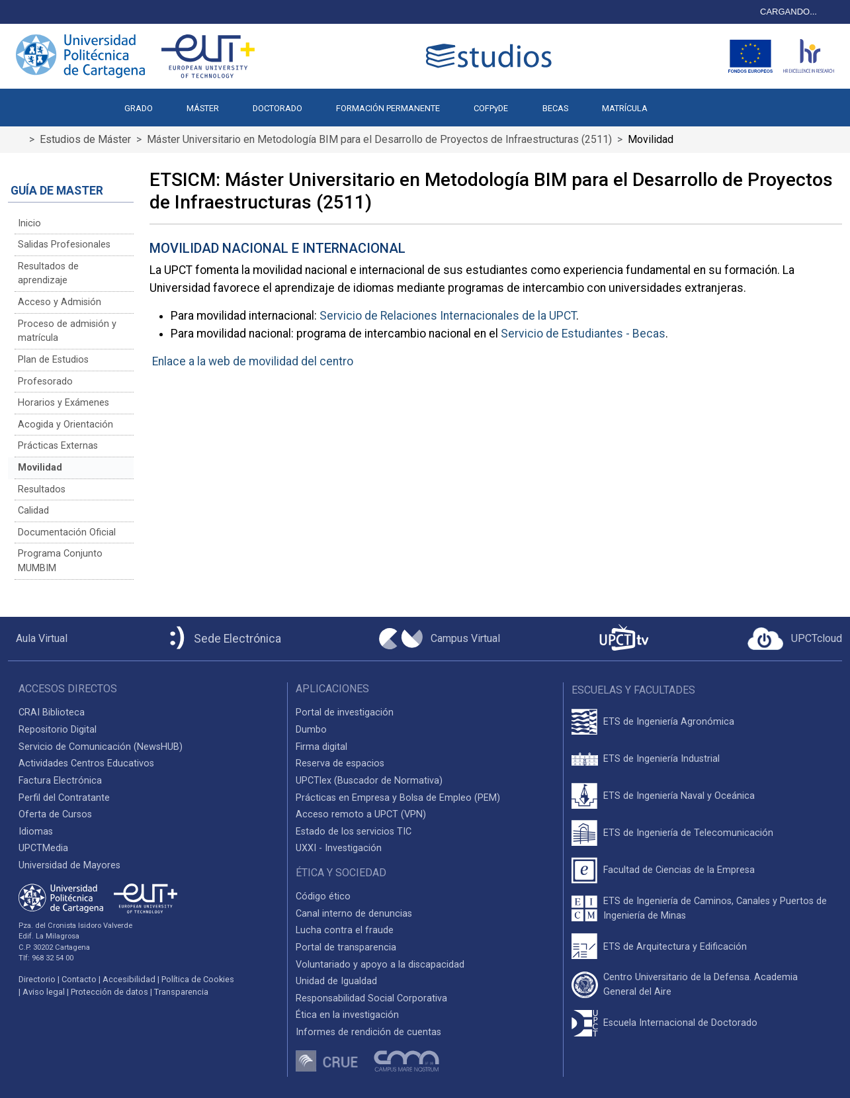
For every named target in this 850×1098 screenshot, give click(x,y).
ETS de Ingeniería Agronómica (668, 721)
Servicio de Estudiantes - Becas (583, 333)
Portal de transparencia (346, 947)
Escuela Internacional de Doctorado (680, 1023)
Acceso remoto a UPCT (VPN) (361, 814)
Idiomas (36, 831)
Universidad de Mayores (69, 865)
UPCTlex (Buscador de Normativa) (369, 780)
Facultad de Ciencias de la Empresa (679, 870)
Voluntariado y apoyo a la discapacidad (380, 964)
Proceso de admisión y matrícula (67, 331)
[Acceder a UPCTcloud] (794, 638)
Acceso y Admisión (59, 302)
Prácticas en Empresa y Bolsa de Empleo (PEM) (398, 797)
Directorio (37, 979)
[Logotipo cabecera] (491, 56)
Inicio (29, 223)
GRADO (138, 108)
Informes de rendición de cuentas (368, 1032)
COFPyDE (491, 108)
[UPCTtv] (623, 639)
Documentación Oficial (67, 532)
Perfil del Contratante (64, 797)
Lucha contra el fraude (345, 930)
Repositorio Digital (58, 729)
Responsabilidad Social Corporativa (371, 998)
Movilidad (40, 467)
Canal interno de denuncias (354, 913)
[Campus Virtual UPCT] (439, 638)
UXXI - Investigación (339, 848)
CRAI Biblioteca (52, 712)
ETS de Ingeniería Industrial (661, 758)
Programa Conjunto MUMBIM (60, 561)
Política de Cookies (197, 979)
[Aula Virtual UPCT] (37, 639)
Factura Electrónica (60, 780)
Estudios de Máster (85, 139)
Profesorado (45, 381)
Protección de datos (109, 992)
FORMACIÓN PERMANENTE (388, 108)
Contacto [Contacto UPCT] (79, 979)
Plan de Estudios (53, 359)
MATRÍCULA (625, 108)
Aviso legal (43, 992)
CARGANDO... (788, 12)
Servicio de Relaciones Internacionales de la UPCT (447, 315)
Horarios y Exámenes (63, 402)
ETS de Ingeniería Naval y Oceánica (679, 795)
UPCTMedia (43, 848)
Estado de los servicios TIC (353, 831)
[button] (681, 102)
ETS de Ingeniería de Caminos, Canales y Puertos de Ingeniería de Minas (715, 908)
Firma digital (321, 747)
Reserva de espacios (340, 763)
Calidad (33, 510)
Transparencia (181, 992)
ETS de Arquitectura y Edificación (675, 946)
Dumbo (311, 729)
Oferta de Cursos (55, 814)
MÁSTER (203, 108)
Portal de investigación (345, 712)
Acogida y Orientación (65, 424)
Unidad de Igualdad (336, 981)
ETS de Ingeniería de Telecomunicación (688, 833)
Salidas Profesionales (64, 244)
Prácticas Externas (58, 445)
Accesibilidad (129, 979)
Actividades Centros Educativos (86, 763)
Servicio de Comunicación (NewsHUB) (101, 747)
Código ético (323, 896)
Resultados (41, 489)
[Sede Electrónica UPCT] (223, 639)
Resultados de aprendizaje (48, 274)
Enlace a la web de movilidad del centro (252, 361)
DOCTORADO (277, 108)
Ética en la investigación (347, 1015)
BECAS (555, 108)
